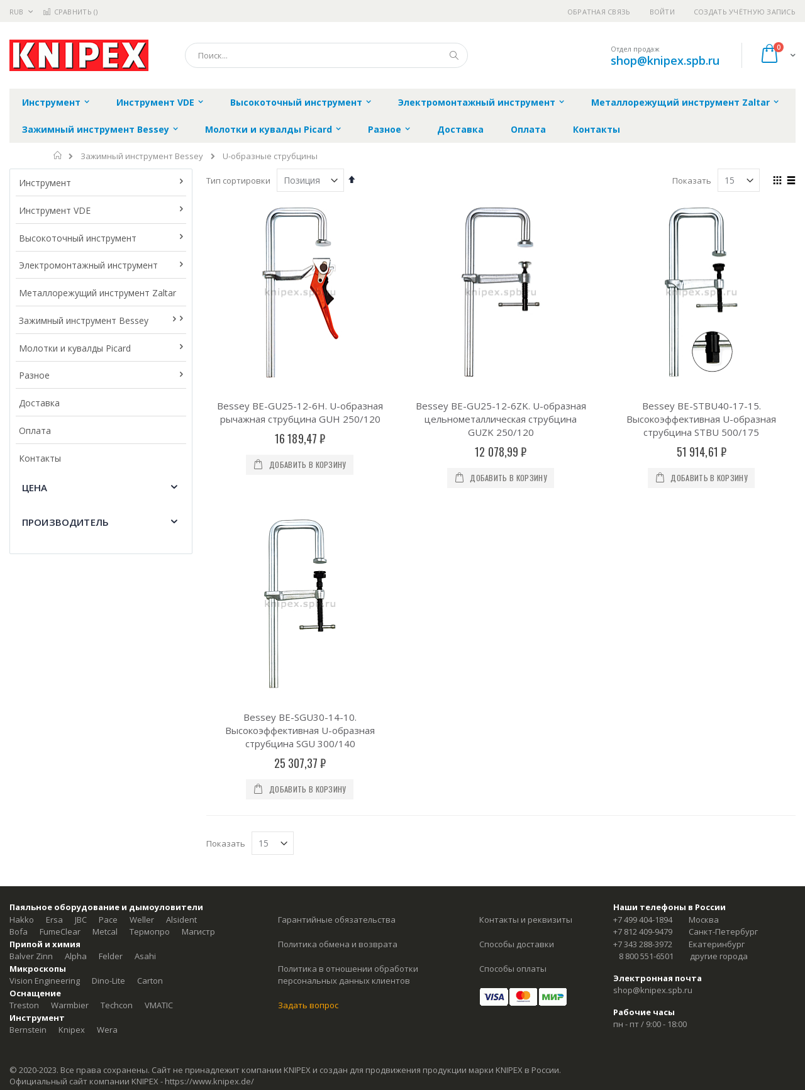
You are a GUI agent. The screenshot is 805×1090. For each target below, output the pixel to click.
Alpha (76, 956)
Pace (108, 919)
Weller (142, 919)
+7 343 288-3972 (642, 944)
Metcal (105, 931)
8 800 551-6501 (646, 956)
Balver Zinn (31, 956)
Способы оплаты (513, 968)
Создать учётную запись (745, 11)
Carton (150, 980)
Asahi (145, 956)
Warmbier (70, 1005)
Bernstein (28, 1029)
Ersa (54, 919)
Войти (662, 11)
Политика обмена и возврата (337, 944)
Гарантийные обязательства (337, 919)
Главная (58, 155)
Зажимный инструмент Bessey (141, 156)
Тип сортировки (238, 180)
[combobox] (326, 55)
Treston (24, 1005)
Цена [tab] (35, 487)
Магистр (198, 931)
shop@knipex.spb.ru (665, 60)
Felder (111, 956)
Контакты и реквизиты (525, 919)
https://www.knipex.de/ (209, 1081)
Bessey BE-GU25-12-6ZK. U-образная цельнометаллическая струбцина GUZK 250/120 (501, 418)
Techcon (117, 1005)
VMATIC (159, 1005)
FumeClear (60, 931)
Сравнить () (70, 11)
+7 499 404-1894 (642, 919)
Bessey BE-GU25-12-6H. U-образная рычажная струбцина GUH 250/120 (300, 412)
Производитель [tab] (65, 522)
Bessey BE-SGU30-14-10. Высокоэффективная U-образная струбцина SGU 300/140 (300, 730)
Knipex (71, 1029)
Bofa (18, 931)
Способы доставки (516, 944)
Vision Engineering (44, 980)
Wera (107, 1029)
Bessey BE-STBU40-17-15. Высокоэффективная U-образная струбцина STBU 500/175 (701, 418)
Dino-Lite (108, 980)
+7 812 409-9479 (642, 931)
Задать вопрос (308, 1005)
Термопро (150, 931)
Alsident (181, 919)
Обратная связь (599, 11)
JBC (81, 919)
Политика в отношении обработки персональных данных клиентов (348, 975)
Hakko (21, 919)
